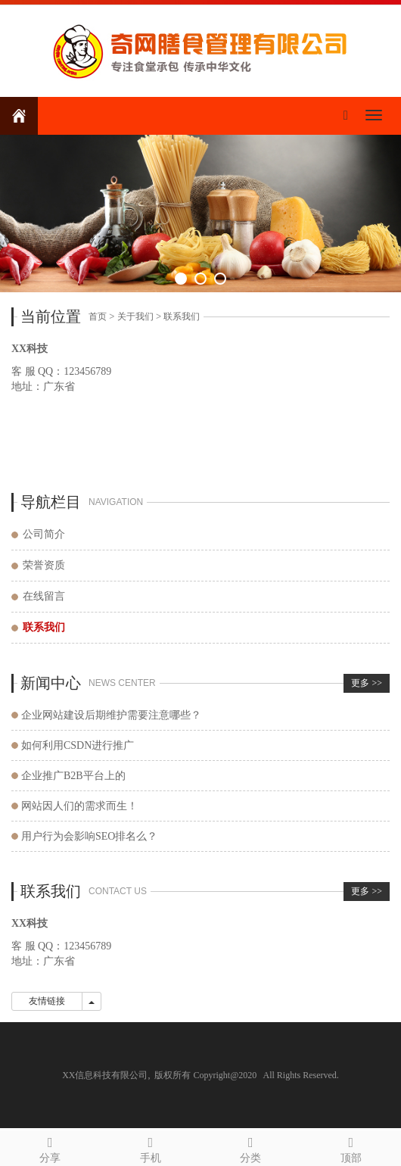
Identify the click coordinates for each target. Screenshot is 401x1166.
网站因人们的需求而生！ (79, 806)
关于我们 (135, 316)
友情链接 (47, 1001)
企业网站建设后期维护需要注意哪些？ (111, 715)
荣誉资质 (44, 565)
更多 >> (366, 683)
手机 (151, 1147)
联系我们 (181, 316)
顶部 (351, 1147)
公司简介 (44, 534)
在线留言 (44, 596)
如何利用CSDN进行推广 (77, 745)
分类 (251, 1147)
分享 (50, 1147)
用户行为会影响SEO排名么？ (89, 836)
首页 (98, 316)
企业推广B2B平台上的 (73, 775)
